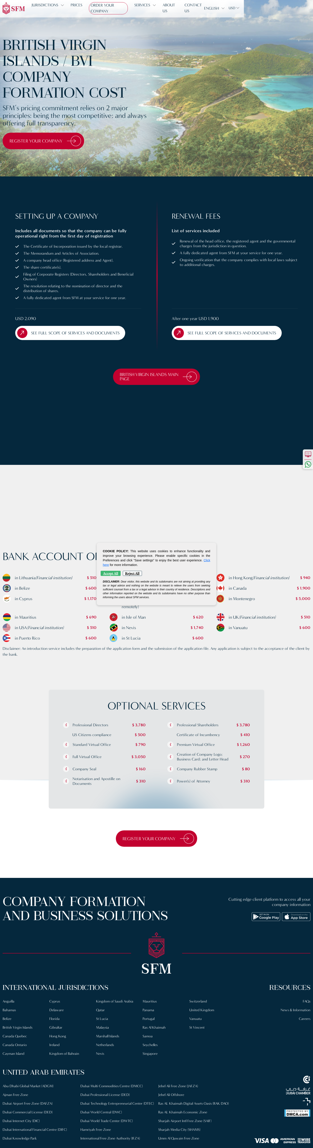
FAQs (306, 1003)
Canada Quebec (15, 1038)
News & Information (295, 1011)
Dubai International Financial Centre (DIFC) (35, 1131)
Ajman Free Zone (15, 1096)
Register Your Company (47, 141)
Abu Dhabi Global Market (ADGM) (28, 1087)
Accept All (110, 573)
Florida (54, 1020)
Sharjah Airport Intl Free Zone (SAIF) (185, 1122)
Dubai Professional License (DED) (105, 1096)
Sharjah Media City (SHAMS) (179, 1131)
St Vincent (197, 1029)
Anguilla (9, 1003)
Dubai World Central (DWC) (101, 1118)
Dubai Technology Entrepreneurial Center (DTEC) (111, 1107)
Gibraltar (56, 1029)
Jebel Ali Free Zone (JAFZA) (178, 1087)
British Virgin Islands (18, 1029)
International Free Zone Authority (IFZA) (110, 1144)
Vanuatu (195, 1020)
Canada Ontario (15, 1046)
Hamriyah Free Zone (95, 1135)
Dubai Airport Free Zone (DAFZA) (28, 1105)
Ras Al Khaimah (154, 1029)
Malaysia (102, 1029)
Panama (148, 1011)
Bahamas (9, 1011)
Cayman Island (14, 1055)
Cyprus (54, 1003)
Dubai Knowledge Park (20, 1140)
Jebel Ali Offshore (171, 1096)
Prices (79, 8)
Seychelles (150, 1046)
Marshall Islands (108, 1038)
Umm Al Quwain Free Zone (179, 1140)
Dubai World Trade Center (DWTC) (107, 1127)
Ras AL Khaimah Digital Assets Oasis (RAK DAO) (194, 1105)
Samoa (148, 1038)
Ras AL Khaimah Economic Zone (183, 1114)
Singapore (150, 1055)
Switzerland (198, 1003)
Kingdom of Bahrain (64, 1055)
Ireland (54, 1046)
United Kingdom (201, 1011)
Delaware (56, 1011)
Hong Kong (57, 1038)
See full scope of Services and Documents (71, 333)
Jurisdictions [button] (48, 8)
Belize (7, 1020)
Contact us (209, 8)
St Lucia (102, 1020)
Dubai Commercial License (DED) (28, 1114)
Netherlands (105, 1046)
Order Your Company (115, 8)
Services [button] (152, 8)
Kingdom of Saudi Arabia (115, 1003)
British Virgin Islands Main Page (158, 378)
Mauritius (150, 1003)
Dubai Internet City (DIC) (21, 1122)
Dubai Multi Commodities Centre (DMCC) (112, 1087)
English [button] (280, 8)
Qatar (100, 1011)
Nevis (100, 1055)
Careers (304, 1020)
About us (181, 8)
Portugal (149, 1020)
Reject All (132, 573)
